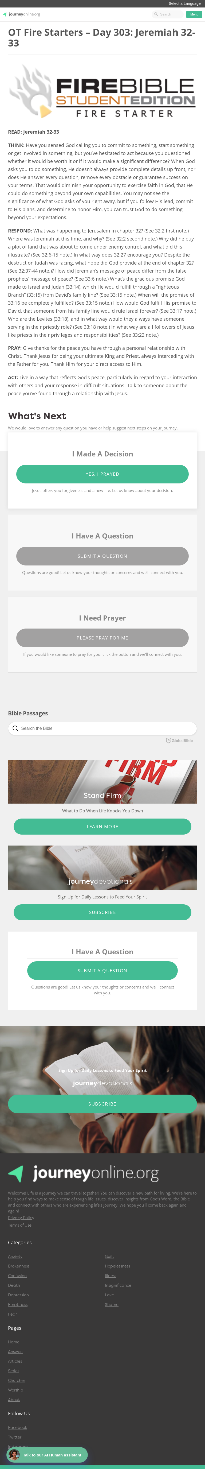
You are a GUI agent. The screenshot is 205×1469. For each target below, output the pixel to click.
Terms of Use (19, 1225)
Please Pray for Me (102, 638)
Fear (12, 1314)
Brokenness (18, 1266)
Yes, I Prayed (102, 474)
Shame (112, 1304)
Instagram (18, 1446)
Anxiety (15, 1256)
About (14, 1399)
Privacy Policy (21, 1217)
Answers (15, 1351)
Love (109, 1295)
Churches (16, 1380)
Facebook (17, 1427)
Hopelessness (117, 1266)
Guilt (109, 1256)
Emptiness (17, 1304)
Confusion (17, 1275)
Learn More (103, 826)
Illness (110, 1275)
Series (13, 1371)
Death (14, 1285)
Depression (18, 1295)
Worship (15, 1390)
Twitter (14, 1437)
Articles (15, 1361)
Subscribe (102, 912)
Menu (194, 14)
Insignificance (118, 1285)
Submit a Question (103, 556)
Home (13, 1342)
